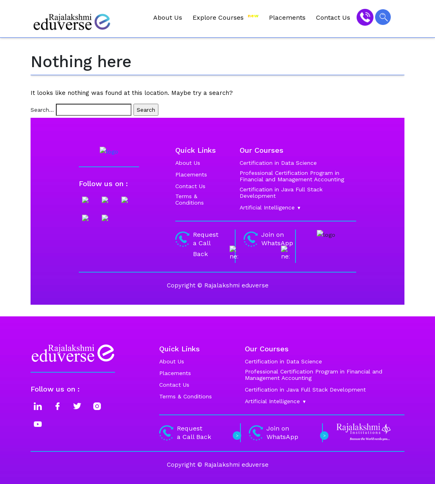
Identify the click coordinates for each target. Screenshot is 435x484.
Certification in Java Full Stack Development (305, 389)
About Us (167, 17)
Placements (287, 17)
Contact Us (333, 17)
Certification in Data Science (283, 361)
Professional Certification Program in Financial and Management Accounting (313, 374)
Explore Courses (226, 17)
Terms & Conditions (185, 396)
